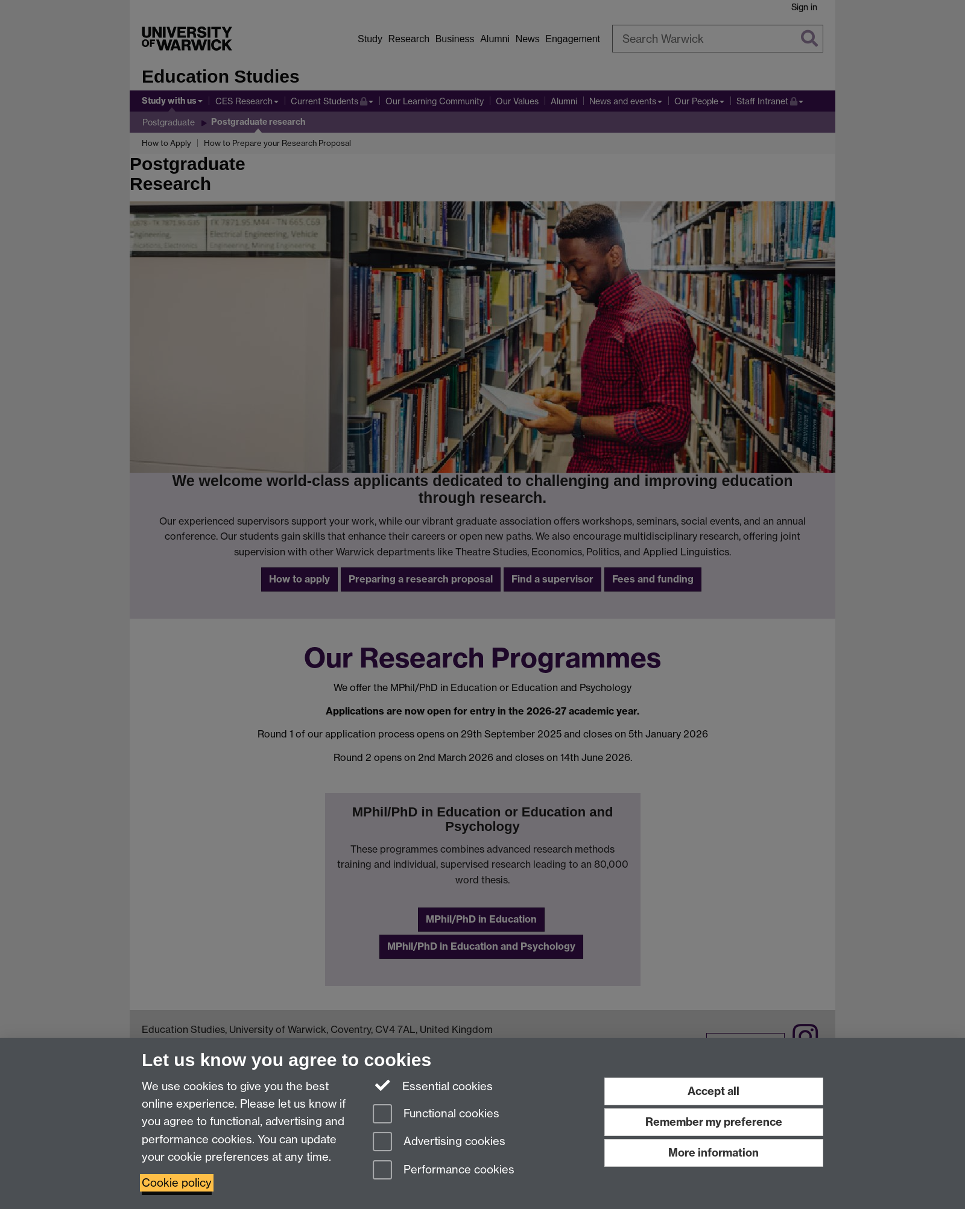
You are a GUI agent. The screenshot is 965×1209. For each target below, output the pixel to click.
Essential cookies (433, 1085)
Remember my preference (713, 1122)
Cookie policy (177, 1183)
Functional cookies (436, 1114)
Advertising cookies (439, 1142)
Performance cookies (443, 1171)
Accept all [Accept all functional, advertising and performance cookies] (713, 1091)
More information (713, 1153)
